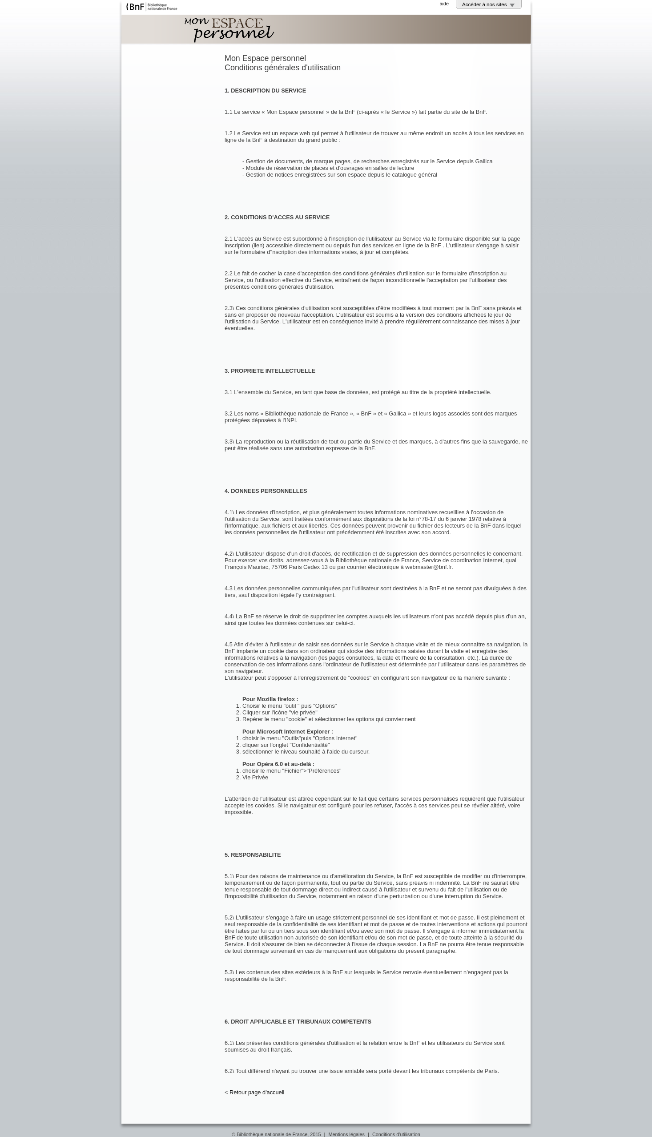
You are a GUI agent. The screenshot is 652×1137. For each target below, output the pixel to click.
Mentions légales (346, 1134)
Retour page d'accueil (256, 1092)
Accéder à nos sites (484, 4)
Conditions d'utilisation (396, 1134)
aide (444, 3)
